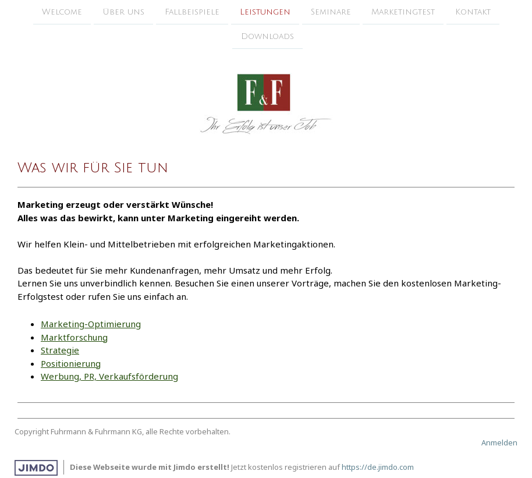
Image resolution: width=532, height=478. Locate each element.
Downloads (267, 37)
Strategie (60, 350)
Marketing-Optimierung (91, 324)
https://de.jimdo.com (378, 467)
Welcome (62, 12)
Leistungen (265, 12)
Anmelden (499, 442)
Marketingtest (403, 12)
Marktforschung (74, 337)
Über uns (123, 12)
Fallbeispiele (192, 12)
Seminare (331, 12)
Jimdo (36, 468)
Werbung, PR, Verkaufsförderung (109, 376)
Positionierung (71, 363)
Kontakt (473, 12)
